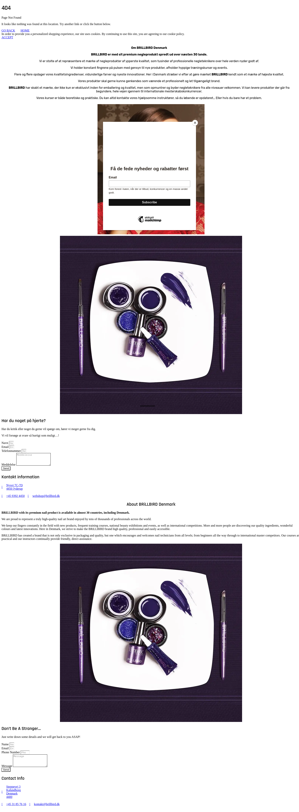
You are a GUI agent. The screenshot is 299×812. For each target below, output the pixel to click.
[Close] (195, 123)
